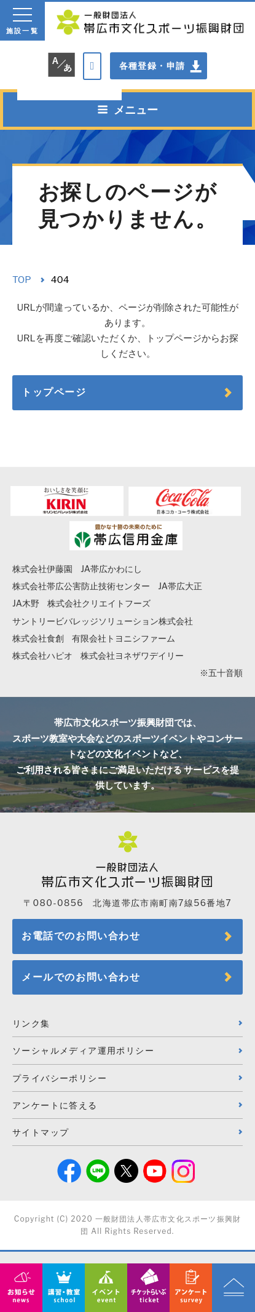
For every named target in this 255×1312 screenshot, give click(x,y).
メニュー (127, 109)
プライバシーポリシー (59, 1078)
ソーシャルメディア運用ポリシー (83, 1050)
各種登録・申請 (152, 65)
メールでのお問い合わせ (81, 977)
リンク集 (31, 1023)
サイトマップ (40, 1132)
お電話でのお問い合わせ (81, 936)
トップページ (54, 392)
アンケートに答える (55, 1105)
